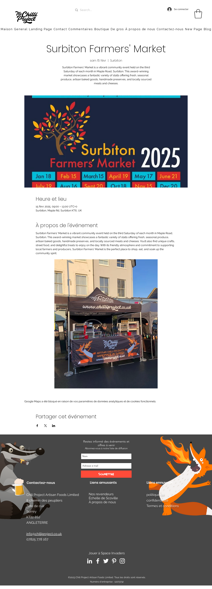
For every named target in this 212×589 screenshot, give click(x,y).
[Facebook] (97, 560)
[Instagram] (122, 560)
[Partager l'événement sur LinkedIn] (53, 425)
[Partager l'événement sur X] (45, 425)
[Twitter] (105, 560)
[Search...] (107, 10)
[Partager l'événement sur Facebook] (37, 425)
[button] (170, 29)
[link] (198, 13)
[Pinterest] (114, 560)
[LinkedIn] (89, 560)
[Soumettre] (106, 474)
